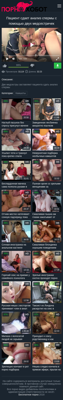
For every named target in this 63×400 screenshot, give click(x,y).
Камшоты (20, 93)
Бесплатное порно (28, 394)
